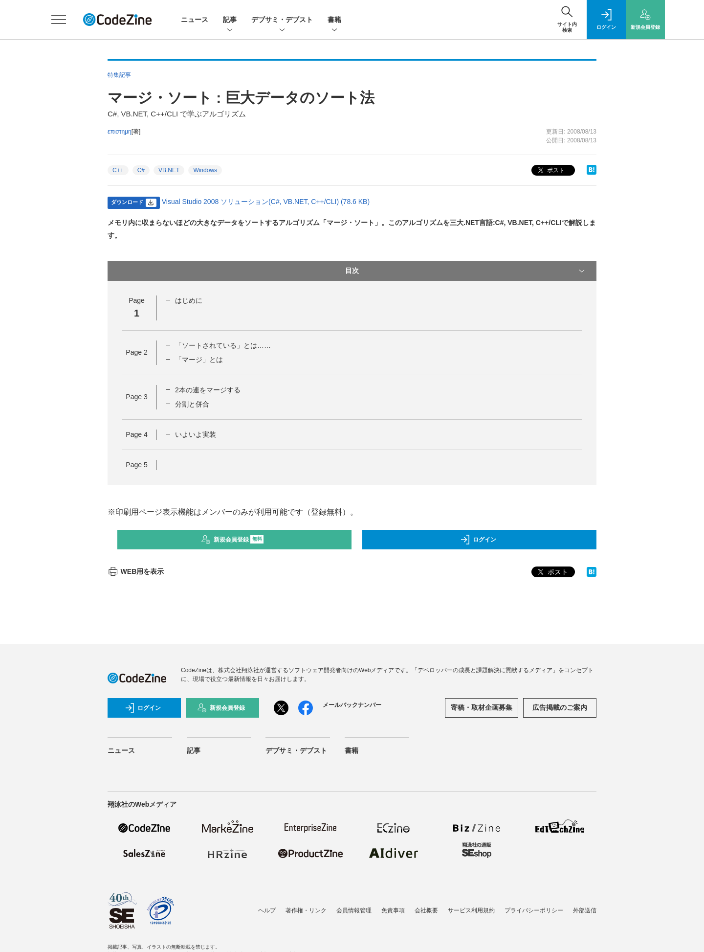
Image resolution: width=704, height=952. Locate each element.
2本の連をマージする (208, 390)
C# (141, 170)
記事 (230, 20)
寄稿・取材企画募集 (481, 707)
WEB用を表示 (136, 571)
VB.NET (168, 170)
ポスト (550, 170)
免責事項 (393, 910)
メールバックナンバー (352, 705)
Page (136, 352)
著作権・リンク (306, 910)
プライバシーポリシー (534, 910)
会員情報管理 (354, 910)
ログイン (478, 539)
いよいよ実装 (195, 434)
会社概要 (426, 910)
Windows (205, 170)
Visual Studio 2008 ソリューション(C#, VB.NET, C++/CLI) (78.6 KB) (266, 201)
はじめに (188, 300)
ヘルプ (267, 910)
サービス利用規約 (471, 910)
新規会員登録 (232, 539)
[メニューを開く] (58, 19)
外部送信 (584, 910)
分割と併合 (192, 404)
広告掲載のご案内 (559, 707)
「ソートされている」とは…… (223, 345)
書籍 (334, 20)
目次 (466, 271)
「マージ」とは (199, 359)
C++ (118, 170)
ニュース (194, 19)
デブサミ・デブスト (282, 20)
